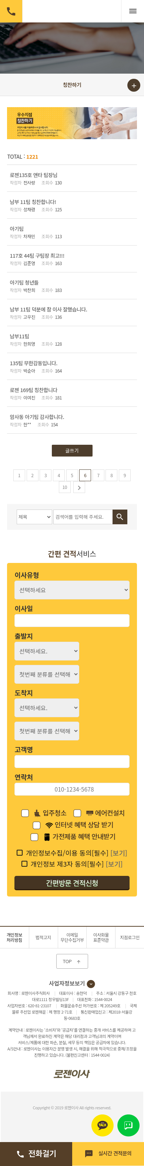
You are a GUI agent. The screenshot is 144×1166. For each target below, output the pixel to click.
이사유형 (26, 574)
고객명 (23, 749)
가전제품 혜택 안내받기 (79, 837)
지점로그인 (130, 937)
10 (64, 487)
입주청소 (50, 813)
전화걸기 (36, 1153)
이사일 (23, 608)
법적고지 (43, 937)
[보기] (118, 852)
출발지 (23, 636)
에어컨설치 (105, 813)
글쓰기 (72, 450)
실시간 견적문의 (108, 1153)
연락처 (23, 777)
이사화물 (101, 937)
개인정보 (14, 937)
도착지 (23, 692)
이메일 (72, 937)
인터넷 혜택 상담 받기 (79, 825)
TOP (72, 961)
